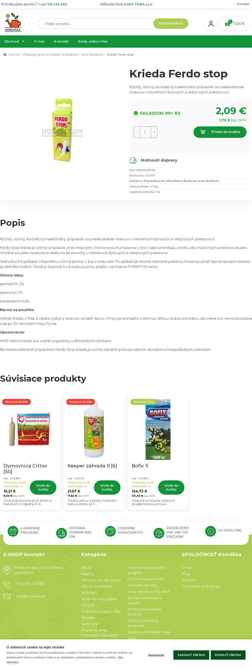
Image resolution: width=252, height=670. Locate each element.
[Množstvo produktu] (145, 132)
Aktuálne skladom (97, 586)
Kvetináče (89, 624)
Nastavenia (155, 654)
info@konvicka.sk (31, 596)
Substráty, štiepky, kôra (100, 611)
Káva (132, 638)
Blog (186, 574)
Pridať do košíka (220, 132)
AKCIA (86, 568)
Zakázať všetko (190, 654)
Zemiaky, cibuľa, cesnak (101, 580)
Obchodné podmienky (201, 586)
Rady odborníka (93, 41)
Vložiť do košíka (43, 487)
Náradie (87, 618)
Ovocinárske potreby (146, 579)
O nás (39, 41)
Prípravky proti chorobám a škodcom (51, 55)
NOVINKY (89, 593)
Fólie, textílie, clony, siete (149, 592)
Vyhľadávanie (171, 23)
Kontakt (243, 4)
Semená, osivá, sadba (99, 599)
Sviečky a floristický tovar (149, 632)
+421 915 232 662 (52, 4)
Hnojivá (87, 605)
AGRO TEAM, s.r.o (138, 4)
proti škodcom (93, 55)
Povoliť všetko (228, 654)
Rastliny (88, 574)
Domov (14, 55)
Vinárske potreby (142, 585)
